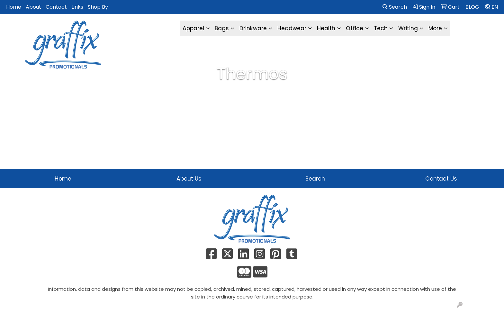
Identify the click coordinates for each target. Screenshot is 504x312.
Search (394, 7)
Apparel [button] (193, 28)
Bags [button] (222, 28)
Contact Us (441, 179)
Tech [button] (381, 28)
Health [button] (326, 28)
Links (77, 7)
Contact (56, 7)
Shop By (98, 7)
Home (13, 7)
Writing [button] (408, 28)
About (33, 7)
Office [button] (354, 28)
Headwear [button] (291, 28)
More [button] (435, 28)
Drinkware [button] (253, 28)
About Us (189, 179)
